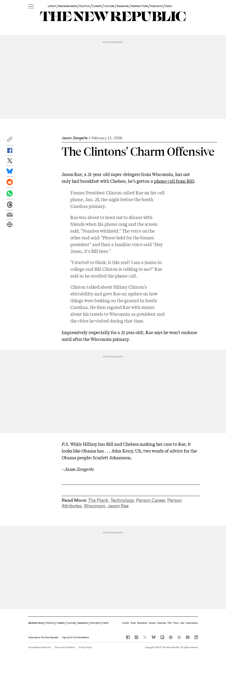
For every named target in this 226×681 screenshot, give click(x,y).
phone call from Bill (174, 181)
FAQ (170, 623)
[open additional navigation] (31, 6)
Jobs (182, 623)
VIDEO (168, 6)
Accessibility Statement (39, 647)
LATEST (52, 6)
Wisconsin (94, 506)
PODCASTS (156, 6)
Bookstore (142, 623)
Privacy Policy (85, 647)
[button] (9, 141)
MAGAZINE (123, 6)
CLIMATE (97, 6)
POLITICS (84, 6)
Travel (133, 623)
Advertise (161, 623)
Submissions (192, 623)
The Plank (98, 500)
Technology (122, 500)
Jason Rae (118, 506)
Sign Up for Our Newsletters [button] (75, 637)
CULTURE (109, 6)
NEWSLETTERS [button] (139, 6)
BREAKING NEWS (67, 6)
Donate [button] (152, 623)
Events (125, 623)
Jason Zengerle (74, 137)
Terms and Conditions (65, 647)
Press (175, 623)
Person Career (150, 500)
